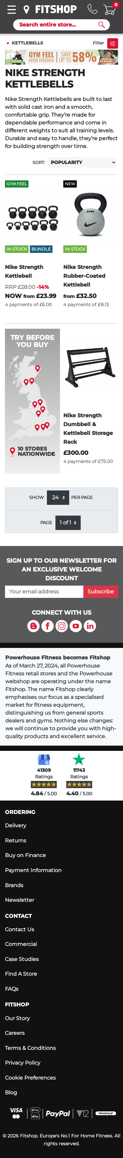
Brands (14, 885)
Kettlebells (27, 43)
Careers (15, 1033)
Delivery (15, 825)
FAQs (11, 989)
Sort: (38, 162)
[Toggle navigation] (11, 9)
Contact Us (19, 929)
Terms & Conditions (30, 1048)
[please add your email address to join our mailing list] (44, 592)
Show (36, 497)
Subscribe (101, 591)
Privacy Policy (22, 1063)
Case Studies (22, 959)
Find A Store (21, 974)
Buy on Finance (25, 855)
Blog (11, 1092)
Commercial (21, 944)
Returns (15, 840)
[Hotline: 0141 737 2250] (92, 9)
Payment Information (33, 870)
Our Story (17, 1018)
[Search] (58, 24)
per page (82, 497)
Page (46, 522)
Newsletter (19, 900)
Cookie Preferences (30, 1078)
